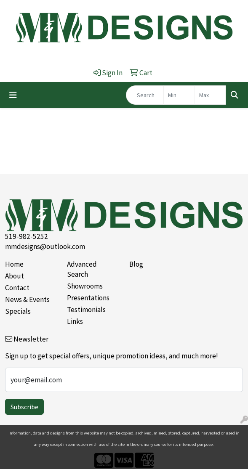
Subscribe (24, 407)
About (14, 276)
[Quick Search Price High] (210, 95)
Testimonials (86, 309)
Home (14, 264)
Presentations (88, 297)
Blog (136, 264)
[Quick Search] (145, 95)
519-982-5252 (26, 236)
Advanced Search (82, 269)
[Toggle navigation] (13, 95)
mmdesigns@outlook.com (45, 246)
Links (75, 321)
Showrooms (85, 286)
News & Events (27, 299)
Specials (18, 311)
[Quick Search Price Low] (179, 95)
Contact (17, 287)
